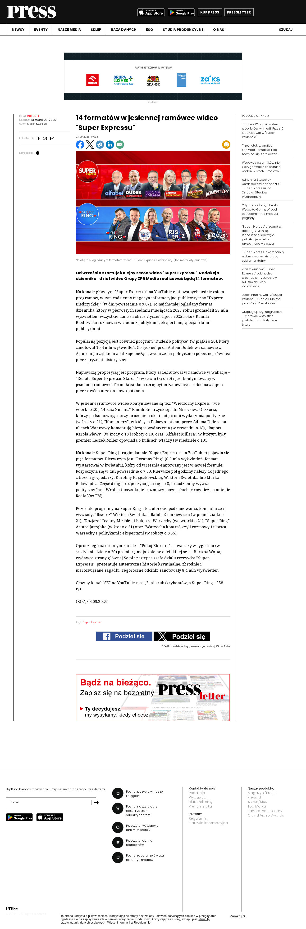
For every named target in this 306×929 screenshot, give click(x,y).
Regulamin (198, 818)
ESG (149, 29)
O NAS (218, 29)
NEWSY (18, 29)
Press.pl (254, 797)
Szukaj (286, 29)
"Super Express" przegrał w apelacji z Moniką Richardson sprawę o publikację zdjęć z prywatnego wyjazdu (261, 235)
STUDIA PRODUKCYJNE (183, 29)
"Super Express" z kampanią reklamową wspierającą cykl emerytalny (263, 256)
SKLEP (96, 29)
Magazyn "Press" (262, 792)
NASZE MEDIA (69, 29)
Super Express (91, 622)
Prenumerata (200, 806)
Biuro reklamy (201, 801)
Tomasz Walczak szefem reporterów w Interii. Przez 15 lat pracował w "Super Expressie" (263, 130)
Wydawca (197, 797)
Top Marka (257, 806)
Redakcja (197, 792)
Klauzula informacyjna (208, 823)
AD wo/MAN (257, 801)
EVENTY (41, 29)
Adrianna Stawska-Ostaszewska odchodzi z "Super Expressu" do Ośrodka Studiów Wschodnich (260, 188)
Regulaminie (142, 922)
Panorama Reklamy (265, 810)
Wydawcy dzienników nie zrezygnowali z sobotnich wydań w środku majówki (261, 167)
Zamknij (237, 916)
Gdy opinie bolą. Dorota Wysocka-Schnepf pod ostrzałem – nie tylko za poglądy (260, 211)
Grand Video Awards (266, 815)
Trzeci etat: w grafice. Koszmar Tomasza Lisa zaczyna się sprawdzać (260, 150)
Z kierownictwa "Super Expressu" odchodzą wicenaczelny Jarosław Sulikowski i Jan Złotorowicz (259, 277)
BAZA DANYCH (123, 29)
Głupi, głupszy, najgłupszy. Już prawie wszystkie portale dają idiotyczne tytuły (262, 318)
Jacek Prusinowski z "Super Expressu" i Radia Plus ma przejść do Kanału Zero (262, 299)
